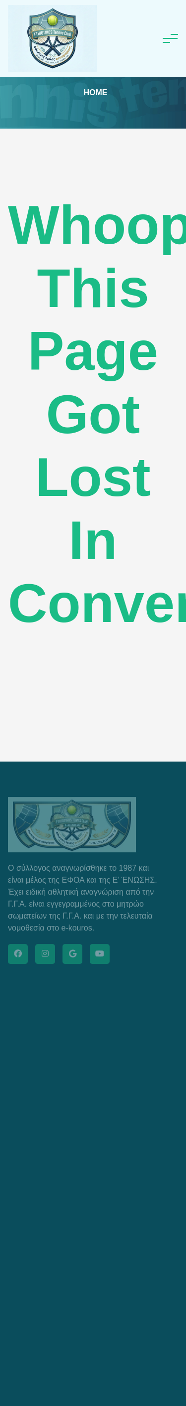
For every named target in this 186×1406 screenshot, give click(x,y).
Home (96, 92)
